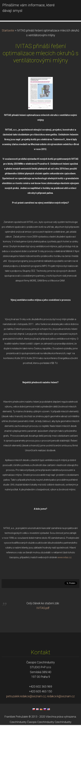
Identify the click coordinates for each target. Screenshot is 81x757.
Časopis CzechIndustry (40, 754)
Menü (72, 7)
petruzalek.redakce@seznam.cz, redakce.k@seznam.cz (40, 728)
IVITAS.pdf (42, 640)
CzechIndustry (18, 754)
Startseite (8, 62)
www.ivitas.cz (64, 589)
